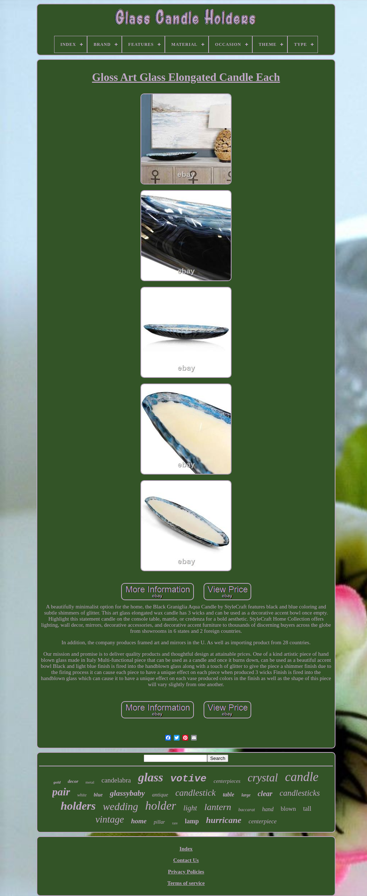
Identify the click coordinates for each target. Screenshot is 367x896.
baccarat (246, 809)
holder (160, 805)
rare (175, 823)
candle (301, 777)
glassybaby (127, 793)
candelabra (116, 780)
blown (288, 808)
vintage (109, 819)
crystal (263, 777)
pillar (159, 822)
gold (57, 782)
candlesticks (300, 793)
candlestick (195, 793)
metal (90, 782)
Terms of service (186, 883)
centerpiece (262, 821)
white (82, 795)
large (246, 795)
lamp (192, 821)
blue (98, 795)
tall (307, 808)
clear (265, 794)
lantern (217, 807)
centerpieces (227, 781)
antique (160, 795)
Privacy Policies (186, 872)
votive (188, 778)
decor (73, 781)
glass (150, 777)
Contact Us (186, 860)
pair (61, 792)
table (228, 794)
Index (186, 849)
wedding (120, 806)
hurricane (224, 820)
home (139, 821)
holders (78, 805)
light (190, 808)
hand (267, 809)
